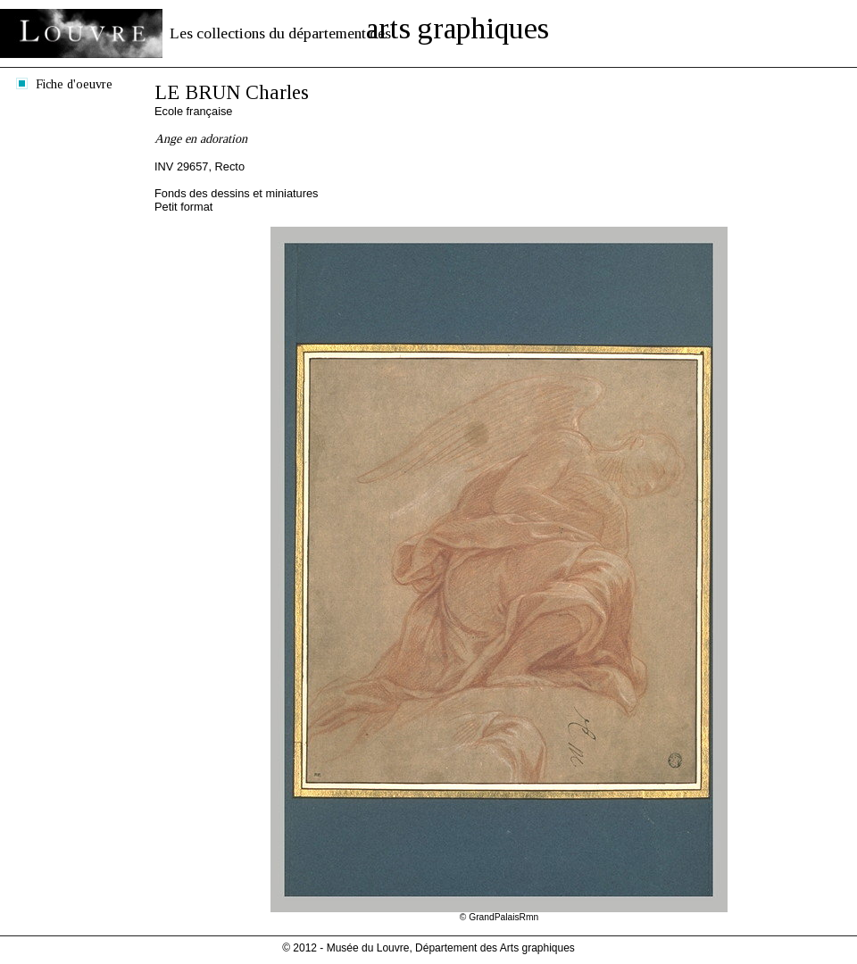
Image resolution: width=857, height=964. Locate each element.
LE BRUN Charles (231, 92)
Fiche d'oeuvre (74, 84)
